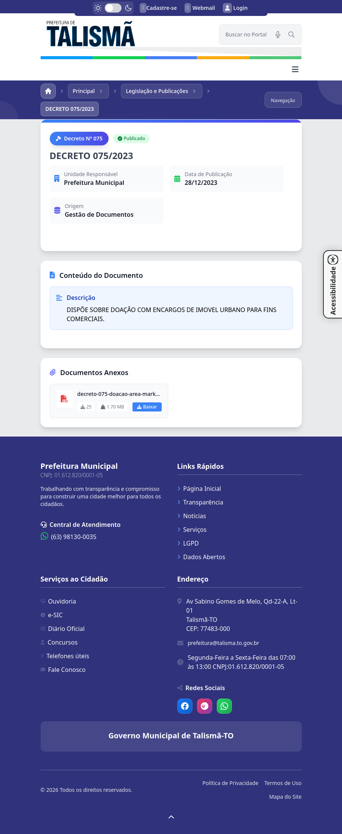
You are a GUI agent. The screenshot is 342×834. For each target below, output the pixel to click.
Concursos (59, 642)
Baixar (147, 407)
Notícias (191, 516)
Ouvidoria (58, 601)
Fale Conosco (63, 669)
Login (235, 8)
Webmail (199, 8)
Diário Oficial (63, 628)
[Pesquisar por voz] (278, 34)
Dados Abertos (201, 557)
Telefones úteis (65, 656)
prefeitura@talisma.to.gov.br (223, 642)
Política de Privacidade (230, 783)
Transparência (200, 502)
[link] (125, 33)
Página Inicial (199, 488)
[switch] (113, 8)
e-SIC (52, 615)
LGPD (188, 543)
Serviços (192, 529)
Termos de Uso (283, 783)
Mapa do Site (285, 796)
